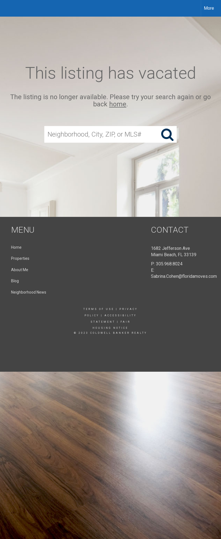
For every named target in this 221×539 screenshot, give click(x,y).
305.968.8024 (169, 263)
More (209, 8)
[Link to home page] (7, 8)
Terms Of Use (98, 309)
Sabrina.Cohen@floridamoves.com (184, 276)
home (117, 104)
